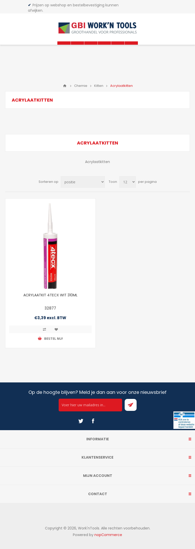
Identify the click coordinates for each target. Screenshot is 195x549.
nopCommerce (108, 534)
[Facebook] (93, 421)
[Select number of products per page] (127, 182)
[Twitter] (81, 421)
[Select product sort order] (83, 182)
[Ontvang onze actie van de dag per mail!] (90, 405)
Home (64, 86)
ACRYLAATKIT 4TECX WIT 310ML (50, 295)
